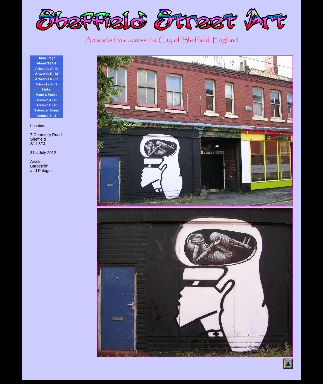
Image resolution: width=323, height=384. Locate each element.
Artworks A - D (46, 68)
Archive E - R (46, 105)
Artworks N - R (46, 79)
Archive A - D (46, 100)
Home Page (46, 58)
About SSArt (46, 63)
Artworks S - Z (46, 84)
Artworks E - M (46, 73)
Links (46, 89)
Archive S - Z (46, 115)
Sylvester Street (46, 110)
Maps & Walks (46, 94)
